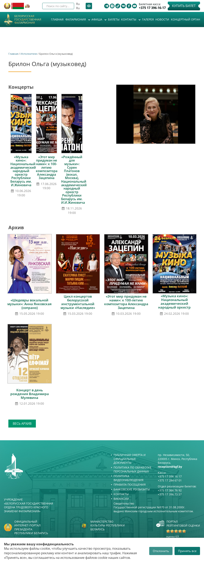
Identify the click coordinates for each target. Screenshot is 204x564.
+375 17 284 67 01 (170, 480)
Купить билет (184, 6)
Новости (162, 19)
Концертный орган (185, 19)
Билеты (114, 19)
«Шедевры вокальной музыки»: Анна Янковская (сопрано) (29, 304)
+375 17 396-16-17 (152, 8)
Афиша (97, 19)
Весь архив (22, 423)
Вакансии (121, 499)
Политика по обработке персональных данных (132, 469)
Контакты (129, 19)
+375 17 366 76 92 (170, 490)
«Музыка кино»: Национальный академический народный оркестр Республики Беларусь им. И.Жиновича (23, 171)
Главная (57, 19)
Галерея (148, 19)
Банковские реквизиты (132, 489)
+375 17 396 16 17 (170, 476)
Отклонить (161, 551)
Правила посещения (130, 484)
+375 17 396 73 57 (170, 494)
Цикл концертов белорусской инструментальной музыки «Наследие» (78, 302)
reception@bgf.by (170, 467)
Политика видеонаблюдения (128, 478)
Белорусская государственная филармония (27, 19)
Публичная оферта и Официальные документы (130, 459)
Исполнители (29, 54)
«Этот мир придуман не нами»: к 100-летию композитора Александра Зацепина (46, 167)
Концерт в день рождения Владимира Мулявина (29, 393)
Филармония (76, 19)
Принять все (187, 551)
